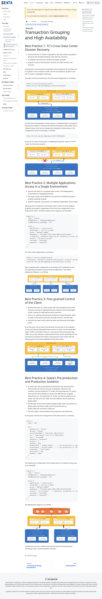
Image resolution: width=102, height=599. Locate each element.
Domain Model (7, 88)
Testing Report (7, 75)
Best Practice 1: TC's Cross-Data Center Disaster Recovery (87, 11)
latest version (59, 16)
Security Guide (7, 108)
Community (39, 3)
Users (51, 3)
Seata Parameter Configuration (7, 30)
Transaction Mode (8, 34)
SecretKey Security (8, 110)
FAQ (4, 19)
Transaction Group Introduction (10, 40)
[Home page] (26, 21)
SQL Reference (7, 69)
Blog (46, 3)
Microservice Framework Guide (9, 59)
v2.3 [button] (31, 3)
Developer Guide (8, 82)
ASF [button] (74, 3)
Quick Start (6, 26)
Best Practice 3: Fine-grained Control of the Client (88, 23)
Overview (5, 8)
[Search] (93, 2)
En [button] (81, 3)
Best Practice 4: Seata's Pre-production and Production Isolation (88, 29)
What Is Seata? (7, 11)
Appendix (5, 78)
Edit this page (31, 556)
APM (4, 72)
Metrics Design (7, 91)
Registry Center (7, 52)
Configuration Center (9, 49)
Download (58, 3)
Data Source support (8, 66)
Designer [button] (66, 3)
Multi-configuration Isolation (10, 101)
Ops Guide (5, 95)
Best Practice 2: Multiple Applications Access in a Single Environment (88, 17)
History (5, 14)
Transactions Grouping (9, 37)
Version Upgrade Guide (9, 98)
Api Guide (6, 55)
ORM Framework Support (10, 63)
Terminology (6, 17)
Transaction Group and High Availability (11, 45)
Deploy (5, 104)
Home (26, 3)
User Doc (5, 23)
